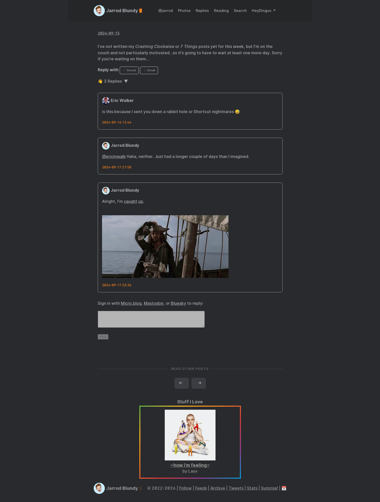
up (140, 201)
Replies (202, 10)
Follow (185, 491)
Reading (221, 10)
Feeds (201, 491)
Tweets (236, 491)
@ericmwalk (114, 156)
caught (130, 201)
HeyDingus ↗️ (264, 10)
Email (149, 70)
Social (129, 70)
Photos (184, 10)
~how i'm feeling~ (190, 468)
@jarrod (165, 10)
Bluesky (178, 303)
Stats (252, 491)
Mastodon (153, 303)
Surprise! (269, 491)
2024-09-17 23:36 (116, 285)
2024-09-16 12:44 (116, 122)
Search (240, 10)
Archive (217, 491)
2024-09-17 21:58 (116, 167)
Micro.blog (131, 303)
